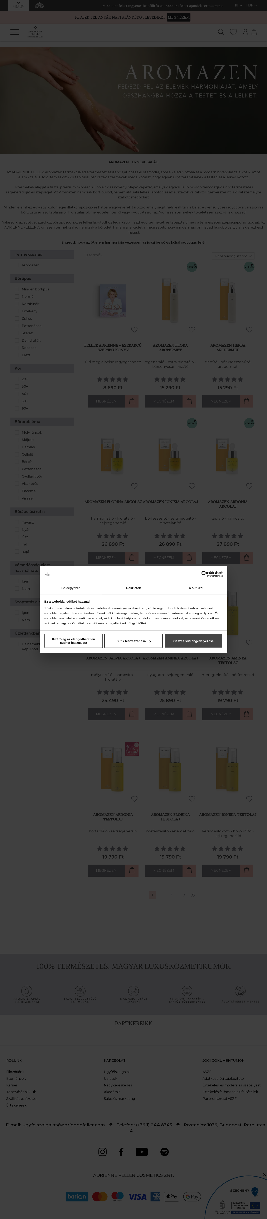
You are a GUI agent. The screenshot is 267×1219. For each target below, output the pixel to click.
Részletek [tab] (133, 588)
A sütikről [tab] (196, 588)
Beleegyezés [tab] (70, 588)
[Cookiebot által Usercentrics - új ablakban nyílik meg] (204, 574)
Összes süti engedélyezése (193, 641)
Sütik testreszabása (134, 641)
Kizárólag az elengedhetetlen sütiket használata (73, 640)
